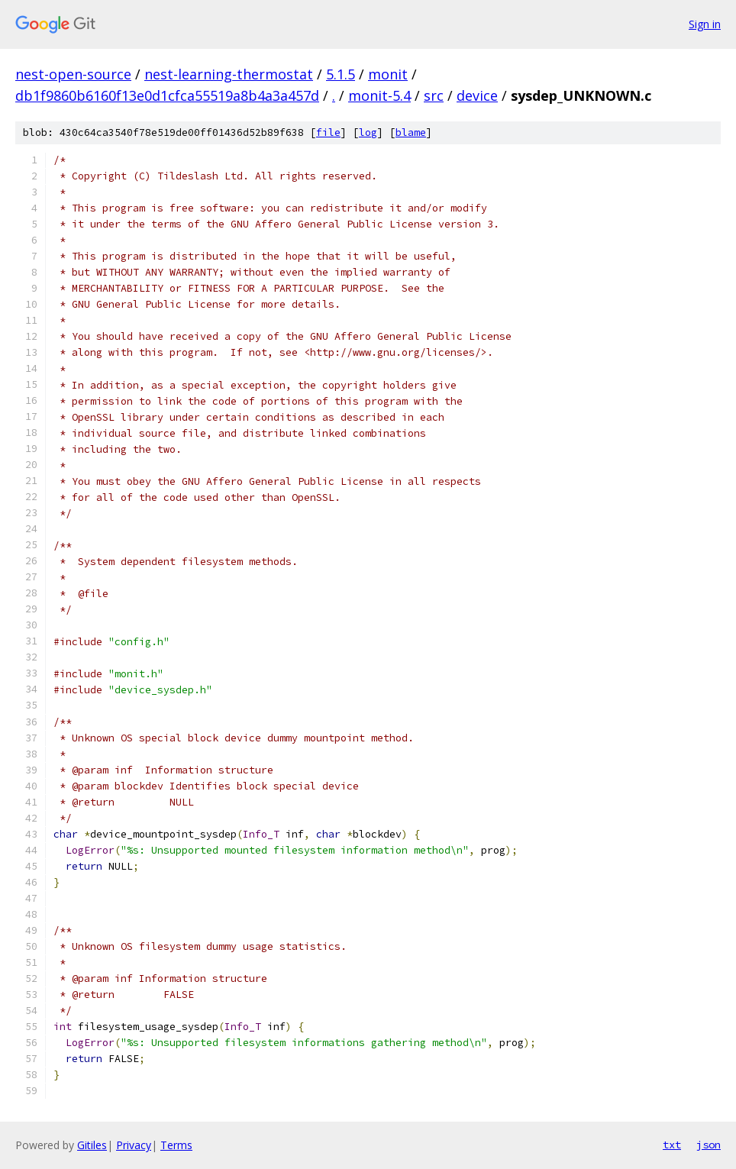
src (434, 95)
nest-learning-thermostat (228, 74)
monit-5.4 (379, 95)
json (708, 1144)
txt (672, 1144)
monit (388, 74)
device (477, 95)
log (368, 132)
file (328, 132)
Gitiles (92, 1145)
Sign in (705, 24)
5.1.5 (340, 74)
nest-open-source (73, 74)
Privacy (133, 1145)
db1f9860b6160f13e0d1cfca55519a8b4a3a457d (167, 95)
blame (410, 132)
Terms (176, 1145)
